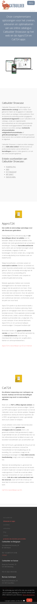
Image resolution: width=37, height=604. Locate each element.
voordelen (6, 525)
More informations (29, 595)
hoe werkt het (7, 518)
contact (5, 536)
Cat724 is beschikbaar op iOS (12, 490)
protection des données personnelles (14, 539)
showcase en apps (9, 521)
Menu (31, 3)
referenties (6, 528)
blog (4, 532)
